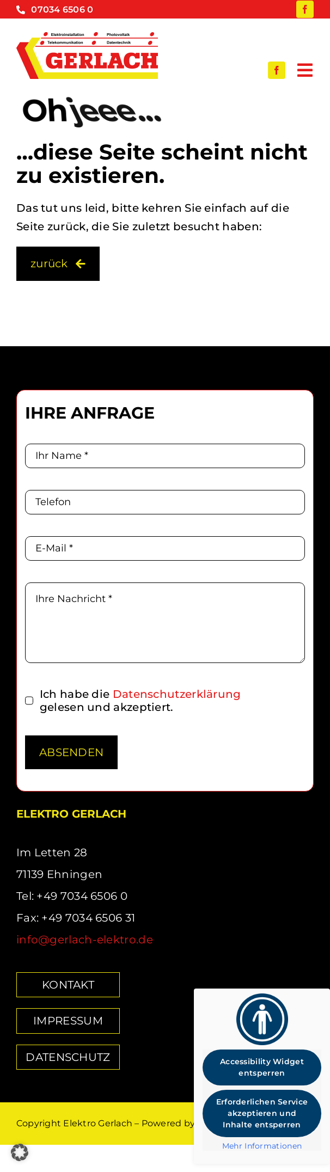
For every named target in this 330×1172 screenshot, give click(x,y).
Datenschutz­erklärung (177, 694)
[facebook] (305, 9)
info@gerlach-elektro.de (84, 939)
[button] (19, 1152)
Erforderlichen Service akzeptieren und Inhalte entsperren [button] (262, 1113)
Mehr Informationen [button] (262, 1146)
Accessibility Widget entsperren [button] (262, 1067)
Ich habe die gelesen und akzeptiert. (140, 701)
